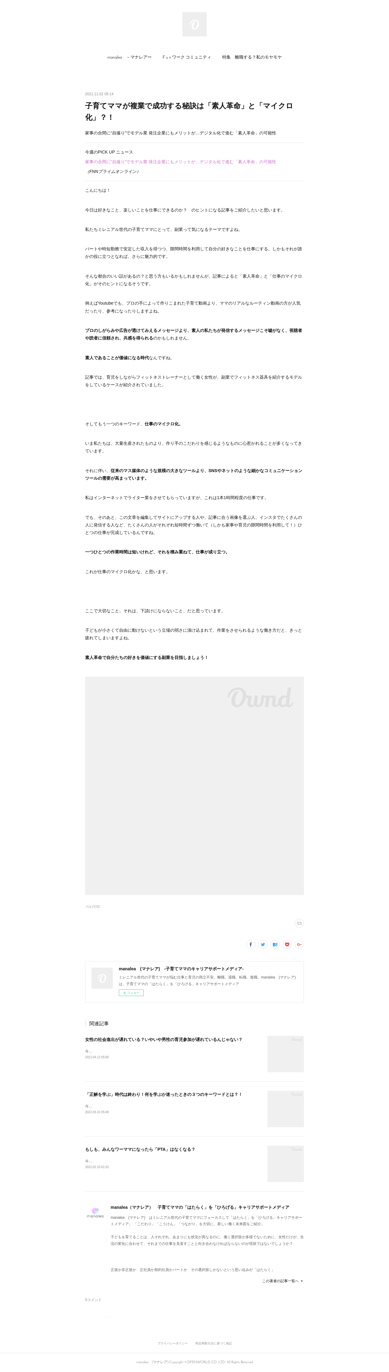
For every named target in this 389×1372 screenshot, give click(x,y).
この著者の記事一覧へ (283, 1281)
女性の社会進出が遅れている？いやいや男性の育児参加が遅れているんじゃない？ (164, 1039)
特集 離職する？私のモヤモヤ (252, 57)
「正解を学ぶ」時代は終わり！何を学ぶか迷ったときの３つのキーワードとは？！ (164, 1094)
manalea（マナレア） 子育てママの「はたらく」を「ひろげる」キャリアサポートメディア (200, 1207)
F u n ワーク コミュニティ (187, 57)
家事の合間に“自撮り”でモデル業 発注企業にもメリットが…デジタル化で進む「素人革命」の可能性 (182, 161)
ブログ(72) (92, 906)
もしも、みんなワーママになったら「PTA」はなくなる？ (140, 1149)
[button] (129, 58)
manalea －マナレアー (129, 57)
